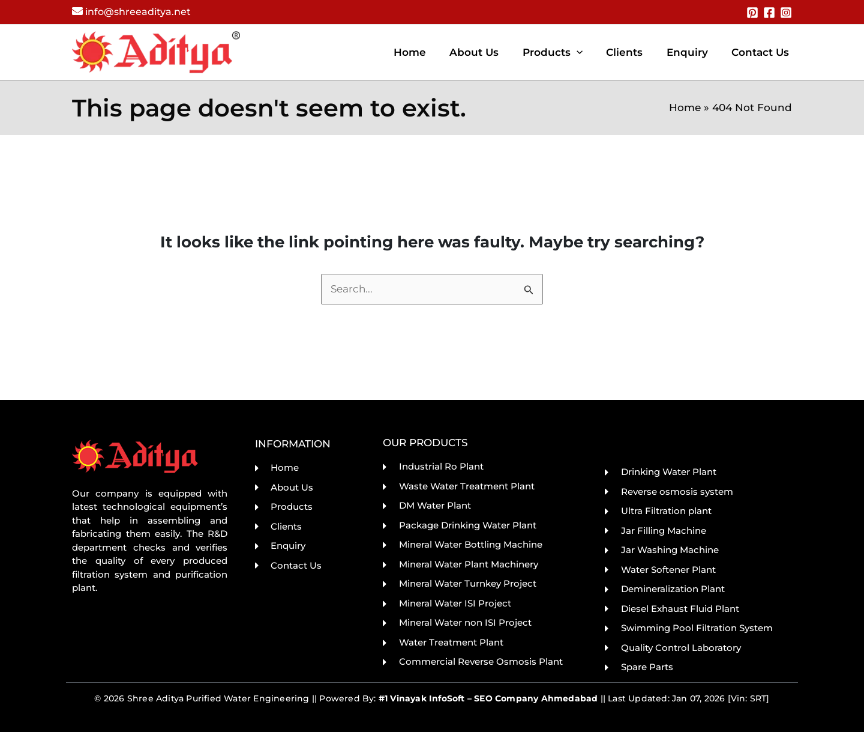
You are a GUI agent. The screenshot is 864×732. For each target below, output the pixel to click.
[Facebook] (769, 13)
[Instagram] (786, 13)
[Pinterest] (752, 13)
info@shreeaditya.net (138, 11)
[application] (588, 52)
